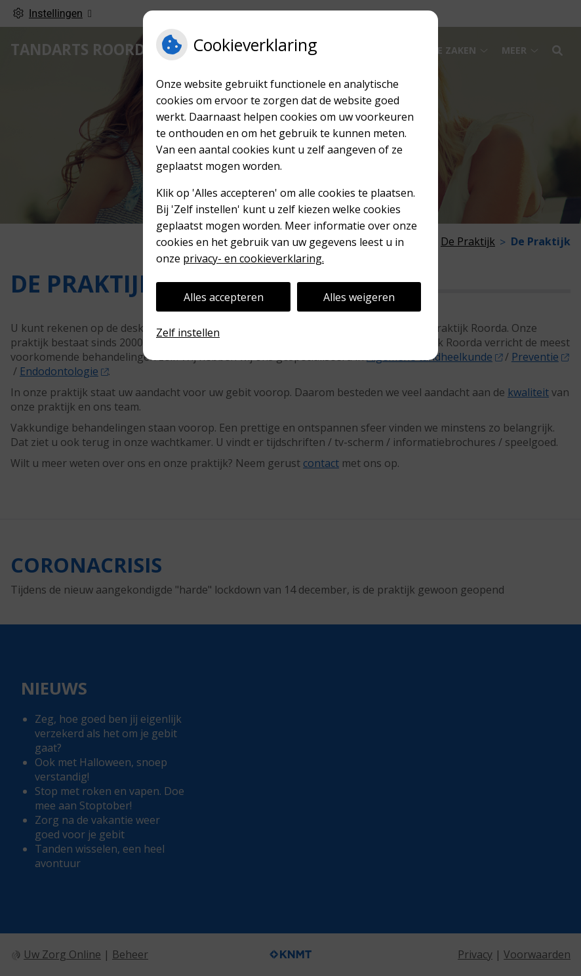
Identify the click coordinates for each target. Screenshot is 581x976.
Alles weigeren (359, 297)
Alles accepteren (224, 297)
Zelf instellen (188, 332)
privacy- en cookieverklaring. (253, 258)
